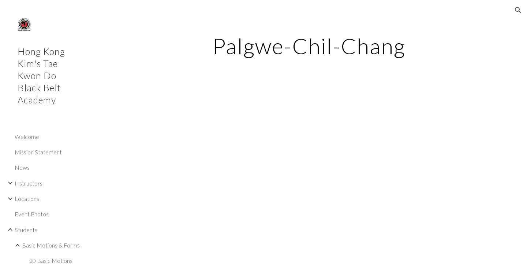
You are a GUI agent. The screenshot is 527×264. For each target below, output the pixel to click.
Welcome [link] (27, 136)
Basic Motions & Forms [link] (51, 245)
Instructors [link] (28, 183)
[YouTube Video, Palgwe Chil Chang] (242, 165)
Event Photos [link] (32, 213)
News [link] (22, 167)
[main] (309, 46)
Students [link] (26, 229)
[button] (518, 10)
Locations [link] (27, 198)
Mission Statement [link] (38, 151)
